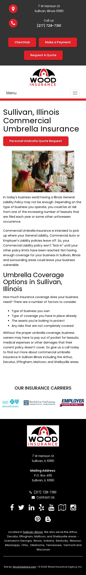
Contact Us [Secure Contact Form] (43, 497)
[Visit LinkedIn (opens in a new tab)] (31, 507)
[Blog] (48, 518)
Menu (11, 93)
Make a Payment (58, 42)
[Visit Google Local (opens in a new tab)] (62, 507)
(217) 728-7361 (49, 25)
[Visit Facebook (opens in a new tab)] (12, 507)
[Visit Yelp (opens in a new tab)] (41, 507)
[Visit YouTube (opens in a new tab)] (51, 507)
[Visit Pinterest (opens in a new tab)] (38, 518)
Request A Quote (43, 55)
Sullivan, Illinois (33, 532)
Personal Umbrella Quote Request (35, 141)
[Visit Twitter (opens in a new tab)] (21, 507)
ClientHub (22, 42)
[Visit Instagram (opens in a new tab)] (73, 507)
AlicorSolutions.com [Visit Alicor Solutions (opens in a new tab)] (24, 566)
